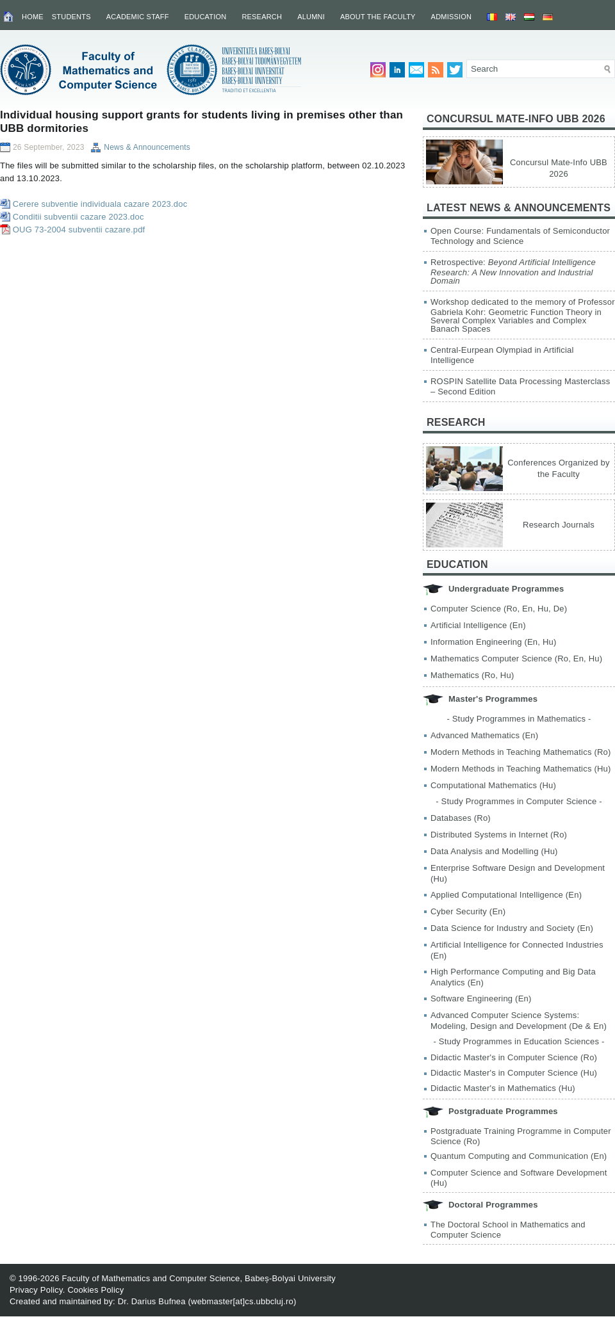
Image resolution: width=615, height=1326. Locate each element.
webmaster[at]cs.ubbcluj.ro (242, 1301)
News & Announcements (147, 147)
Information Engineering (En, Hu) (493, 642)
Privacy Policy (36, 1290)
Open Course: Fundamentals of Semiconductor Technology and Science (520, 236)
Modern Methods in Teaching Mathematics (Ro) (520, 752)
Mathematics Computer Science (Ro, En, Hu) (516, 658)
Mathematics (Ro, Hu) (472, 675)
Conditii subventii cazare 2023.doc (78, 217)
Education (205, 16)
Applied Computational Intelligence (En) (506, 895)
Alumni (311, 16)
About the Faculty (378, 16)
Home (33, 16)
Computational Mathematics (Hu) (493, 785)
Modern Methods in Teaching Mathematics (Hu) (520, 768)
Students (71, 16)
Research (262, 16)
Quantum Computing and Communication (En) (518, 1156)
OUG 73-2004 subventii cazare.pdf (79, 229)
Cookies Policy (95, 1290)
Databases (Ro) (460, 818)
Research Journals (558, 525)
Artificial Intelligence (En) (478, 625)
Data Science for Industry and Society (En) (511, 928)
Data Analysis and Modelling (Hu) (494, 851)
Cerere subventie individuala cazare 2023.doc (100, 204)
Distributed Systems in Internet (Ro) (498, 834)
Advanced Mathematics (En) (484, 735)
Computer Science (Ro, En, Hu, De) (498, 608)
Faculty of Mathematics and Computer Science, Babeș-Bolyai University (199, 1278)
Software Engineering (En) (480, 998)
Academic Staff (137, 16)
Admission (451, 16)
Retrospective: (513, 271)
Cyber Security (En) (467, 911)
